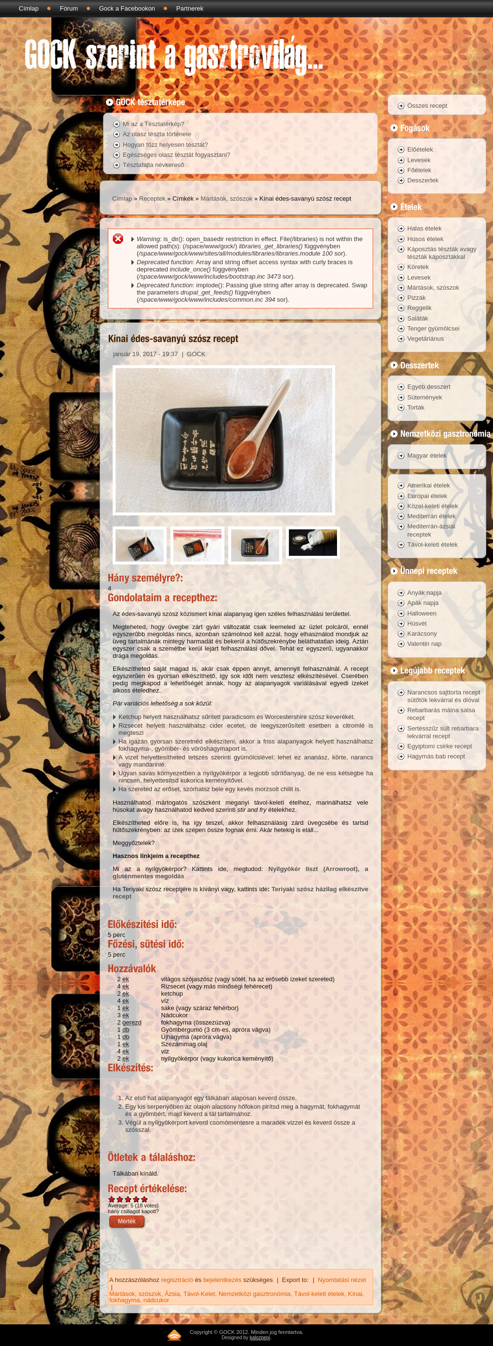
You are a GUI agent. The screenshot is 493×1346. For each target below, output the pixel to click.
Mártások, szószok (227, 198)
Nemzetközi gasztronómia (255, 1293)
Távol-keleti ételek (319, 1293)
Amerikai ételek (428, 485)
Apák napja (423, 602)
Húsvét (417, 623)
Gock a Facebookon (127, 8)
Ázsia (172, 1293)
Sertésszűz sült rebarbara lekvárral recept (443, 732)
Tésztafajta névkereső (153, 164)
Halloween (422, 613)
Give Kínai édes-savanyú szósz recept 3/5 (128, 1199)
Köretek (418, 266)
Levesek (418, 160)
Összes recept (427, 105)
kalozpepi (260, 1337)
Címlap (29, 8)
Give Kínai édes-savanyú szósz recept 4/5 (136, 1199)
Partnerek (189, 8)
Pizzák (416, 297)
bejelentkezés (222, 1279)
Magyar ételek (427, 455)
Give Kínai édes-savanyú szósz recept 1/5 (112, 1199)
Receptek (152, 198)
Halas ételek (424, 228)
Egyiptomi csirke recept (439, 746)
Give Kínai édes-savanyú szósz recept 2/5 (120, 1199)
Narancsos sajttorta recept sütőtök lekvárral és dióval (443, 696)
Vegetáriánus (425, 338)
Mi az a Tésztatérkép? (153, 124)
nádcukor (156, 1300)
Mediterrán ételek (431, 516)
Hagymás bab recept (436, 756)
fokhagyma (124, 1300)
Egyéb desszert (429, 386)
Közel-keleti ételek (432, 506)
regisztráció (177, 1279)
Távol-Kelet (199, 1293)
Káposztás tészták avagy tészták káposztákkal (442, 252)
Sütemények (424, 397)
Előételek (420, 149)
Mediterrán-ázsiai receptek (431, 530)
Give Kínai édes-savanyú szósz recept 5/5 (145, 1199)
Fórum (69, 8)
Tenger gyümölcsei (433, 328)
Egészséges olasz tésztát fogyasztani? (176, 154)
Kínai (355, 1293)
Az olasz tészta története (157, 134)
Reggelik (419, 307)
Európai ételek (427, 496)
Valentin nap (424, 643)
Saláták (417, 318)
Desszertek (423, 180)
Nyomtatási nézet (342, 1279)
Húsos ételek (425, 239)
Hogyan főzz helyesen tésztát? (165, 144)
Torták (415, 407)
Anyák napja (424, 592)
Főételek (419, 170)
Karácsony (422, 633)
